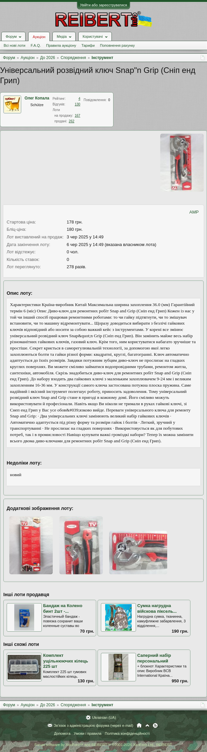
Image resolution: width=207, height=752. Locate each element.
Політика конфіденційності (127, 733)
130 (77, 104)
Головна (139, 725)
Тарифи (88, 45)
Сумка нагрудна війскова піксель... (157, 608)
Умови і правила (87, 733)
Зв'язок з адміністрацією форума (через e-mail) (93, 725)
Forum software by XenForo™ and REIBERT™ (103, 745)
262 (71, 121)
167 (77, 115)
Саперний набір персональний (154, 658)
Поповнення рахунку (117, 45)
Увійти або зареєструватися (103, 5)
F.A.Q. (36, 45)
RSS (155, 725)
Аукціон (39, 37)
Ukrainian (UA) (104, 718)
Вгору (147, 725)
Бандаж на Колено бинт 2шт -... (62, 608)
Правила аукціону (61, 45)
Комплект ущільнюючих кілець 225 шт (65, 661)
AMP (194, 212)
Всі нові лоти (14, 45)
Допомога (62, 733)
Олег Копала (37, 98)
